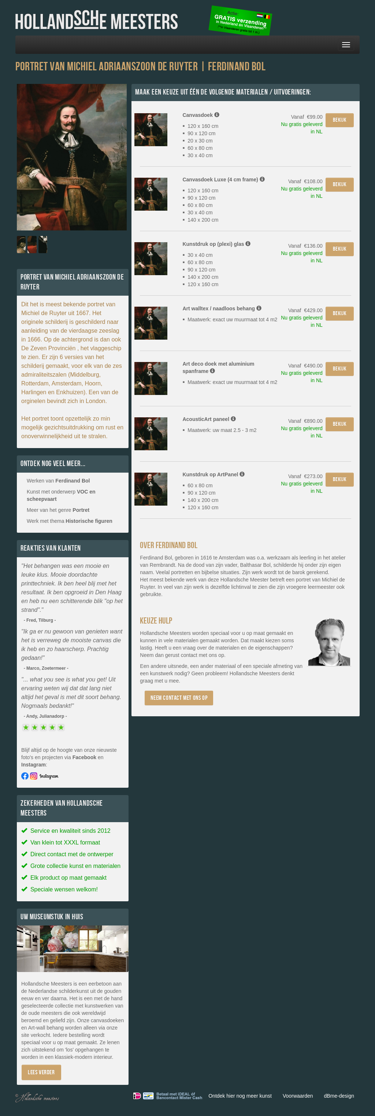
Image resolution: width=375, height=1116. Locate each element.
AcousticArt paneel (208, 419)
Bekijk (340, 120)
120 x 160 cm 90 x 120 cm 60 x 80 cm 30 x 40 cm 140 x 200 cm (200, 205)
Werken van (58, 481)
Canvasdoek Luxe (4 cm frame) (223, 179)
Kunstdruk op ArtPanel (213, 474)
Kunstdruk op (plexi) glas (216, 244)
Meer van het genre (58, 510)
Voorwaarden (298, 1096)
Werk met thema (69, 521)
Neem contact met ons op (179, 698)
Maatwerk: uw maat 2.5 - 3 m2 (219, 430)
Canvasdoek (200, 115)
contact (189, 655)
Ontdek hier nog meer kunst (240, 1096)
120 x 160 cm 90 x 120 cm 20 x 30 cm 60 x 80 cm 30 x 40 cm (200, 140)
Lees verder (41, 1072)
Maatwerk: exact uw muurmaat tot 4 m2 (229, 319)
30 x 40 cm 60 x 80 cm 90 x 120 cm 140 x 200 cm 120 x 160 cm (200, 269)
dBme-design (339, 1096)
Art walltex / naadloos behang (221, 308)
